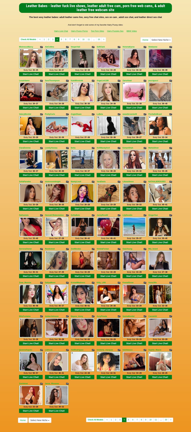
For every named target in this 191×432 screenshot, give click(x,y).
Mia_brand (153, 236)
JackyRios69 (102, 205)
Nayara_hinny (77, 299)
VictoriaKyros (129, 47)
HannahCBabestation (54, 205)
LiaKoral (48, 331)
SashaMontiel (129, 299)
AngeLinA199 (103, 78)
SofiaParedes (25, 173)
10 (83, 39)
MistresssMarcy (26, 47)
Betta (73, 141)
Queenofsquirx (25, 331)
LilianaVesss (128, 173)
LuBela (100, 110)
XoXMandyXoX (103, 141)
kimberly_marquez (105, 331)
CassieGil (152, 299)
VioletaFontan (103, 236)
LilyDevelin (127, 205)
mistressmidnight (53, 173)
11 (89, 39)
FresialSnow (128, 268)
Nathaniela (24, 205)
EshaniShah (128, 141)
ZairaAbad (127, 78)
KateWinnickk (77, 78)
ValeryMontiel (25, 110)
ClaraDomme (25, 141)
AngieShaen (76, 110)
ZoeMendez (76, 236)
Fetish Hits (95, 427)
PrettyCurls (50, 110)
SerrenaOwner (25, 236)
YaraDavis (101, 173)
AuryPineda (102, 299)
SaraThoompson (52, 78)
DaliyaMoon (50, 268)
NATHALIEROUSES (156, 173)
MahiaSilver (153, 141)
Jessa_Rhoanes (52, 362)
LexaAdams (24, 78)
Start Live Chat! (31, 72)
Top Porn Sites (97, 31)
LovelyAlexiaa (51, 141)
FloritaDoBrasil (155, 110)
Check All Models (28, 39)
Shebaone (152, 47)
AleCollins (49, 47)
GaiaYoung (127, 236)
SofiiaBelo (75, 205)
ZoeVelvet (23, 362)
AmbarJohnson (52, 299)
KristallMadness (78, 268)
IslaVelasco (128, 331)
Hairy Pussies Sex (115, 31)
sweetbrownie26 (130, 110)
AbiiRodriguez (77, 331)
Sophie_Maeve (154, 331)
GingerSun (153, 205)
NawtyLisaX (76, 173)
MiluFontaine (25, 299)
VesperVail (75, 47)
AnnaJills (152, 268)
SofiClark (101, 47)
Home (145, 40)
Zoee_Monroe (25, 268)
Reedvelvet (50, 236)
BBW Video (132, 31)
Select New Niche (161, 40)
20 (99, 39)
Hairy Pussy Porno (79, 31)
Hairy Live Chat (61, 31)
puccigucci (153, 78)
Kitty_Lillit (101, 268)
